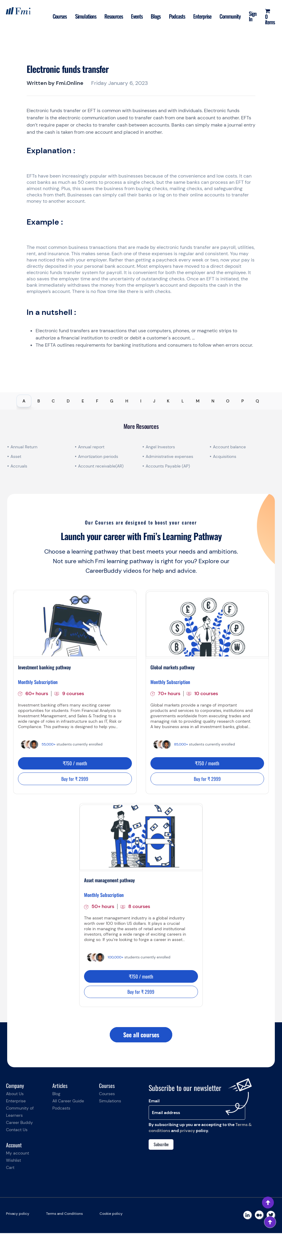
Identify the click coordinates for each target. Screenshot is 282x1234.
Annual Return (23, 447)
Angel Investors (160, 447)
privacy (187, 1131)
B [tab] (38, 401)
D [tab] (68, 401)
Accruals (18, 466)
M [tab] (197, 401)
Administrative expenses (169, 456)
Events (137, 16)
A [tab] (23, 401)
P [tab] (242, 401)
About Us (15, 1094)
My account (17, 1154)
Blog (56, 1094)
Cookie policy (111, 1214)
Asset (15, 456)
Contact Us (17, 1130)
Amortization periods (98, 456)
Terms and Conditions (64, 1214)
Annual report (91, 447)
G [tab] (111, 401)
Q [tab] (257, 401)
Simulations (85, 16)
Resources (113, 16)
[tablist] (141, 401)
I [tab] (140, 401)
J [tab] (154, 401)
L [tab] (183, 401)
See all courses (141, 1035)
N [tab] (212, 401)
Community (231, 16)
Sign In (254, 16)
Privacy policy (17, 1214)
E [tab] (83, 401)
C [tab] (53, 401)
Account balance (229, 447)
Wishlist (13, 1161)
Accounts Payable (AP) (168, 466)
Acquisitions (224, 456)
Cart (10, 1168)
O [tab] (227, 401)
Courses (59, 16)
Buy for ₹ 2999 (74, 779)
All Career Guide (68, 1101)
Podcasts (177, 16)
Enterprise (203, 16)
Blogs (156, 16)
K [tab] (168, 401)
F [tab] (97, 401)
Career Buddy (19, 1123)
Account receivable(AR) (101, 466)
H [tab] (126, 401)
